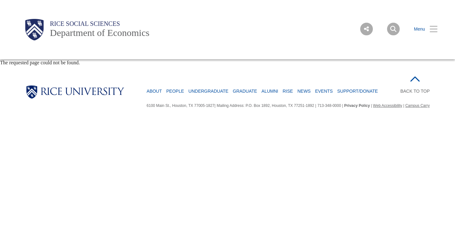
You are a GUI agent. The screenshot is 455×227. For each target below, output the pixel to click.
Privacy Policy (357, 105)
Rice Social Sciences (85, 23)
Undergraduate (208, 91)
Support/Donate (357, 91)
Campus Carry (417, 105)
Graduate (245, 91)
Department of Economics (99, 32)
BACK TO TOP (415, 91)
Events (324, 91)
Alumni (270, 91)
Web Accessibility (387, 105)
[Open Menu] (422, 29)
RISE (288, 91)
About (154, 91)
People (175, 91)
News (304, 91)
